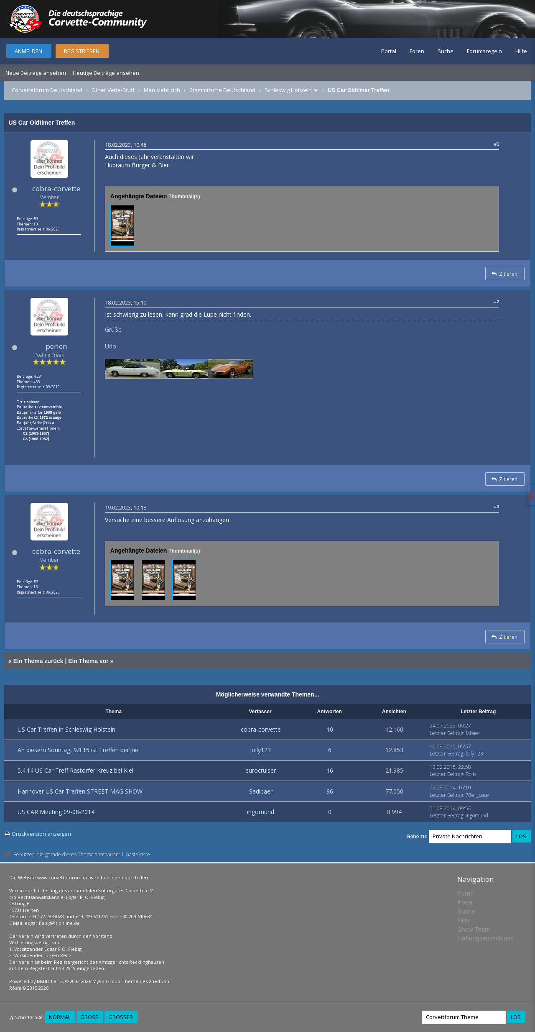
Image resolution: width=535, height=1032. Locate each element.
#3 (496, 506)
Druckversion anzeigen (41, 833)
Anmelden (28, 51)
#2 (496, 301)
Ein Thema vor (88, 661)
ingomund (260, 812)
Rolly (471, 774)
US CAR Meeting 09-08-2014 (56, 812)
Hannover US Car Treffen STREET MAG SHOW (80, 791)
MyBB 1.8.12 (50, 981)
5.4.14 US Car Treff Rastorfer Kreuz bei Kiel (75, 770)
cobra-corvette (56, 188)
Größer (120, 1017)
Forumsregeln (484, 51)
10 (329, 729)
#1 (496, 143)
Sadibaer (261, 791)
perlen (56, 346)
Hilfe (521, 51)
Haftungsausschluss (485, 938)
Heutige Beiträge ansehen (106, 73)
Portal (388, 51)
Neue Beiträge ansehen (35, 73)
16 (329, 770)
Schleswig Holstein (288, 90)
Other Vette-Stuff (113, 90)
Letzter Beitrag (446, 733)
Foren (417, 51)
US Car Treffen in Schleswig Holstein (66, 729)
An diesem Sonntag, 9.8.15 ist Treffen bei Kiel (79, 750)
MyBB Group (106, 981)
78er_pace (477, 795)
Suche (445, 51)
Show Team (473, 929)
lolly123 (260, 750)
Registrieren (81, 51)
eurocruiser (260, 770)
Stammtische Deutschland (222, 90)
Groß (89, 1017)
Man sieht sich (162, 90)
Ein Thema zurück (38, 661)
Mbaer (473, 733)
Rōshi (15, 988)
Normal (60, 1017)
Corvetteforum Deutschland (47, 90)
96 (329, 791)
